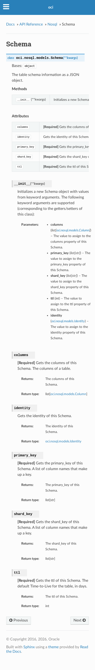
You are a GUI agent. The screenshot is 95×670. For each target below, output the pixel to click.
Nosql (52, 24)
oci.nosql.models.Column (68, 394)
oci (50, 7)
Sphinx (29, 647)
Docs (10, 24)
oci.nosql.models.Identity (63, 441)
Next (79, 620)
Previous (18, 620)
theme (53, 647)
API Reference (31, 24)
